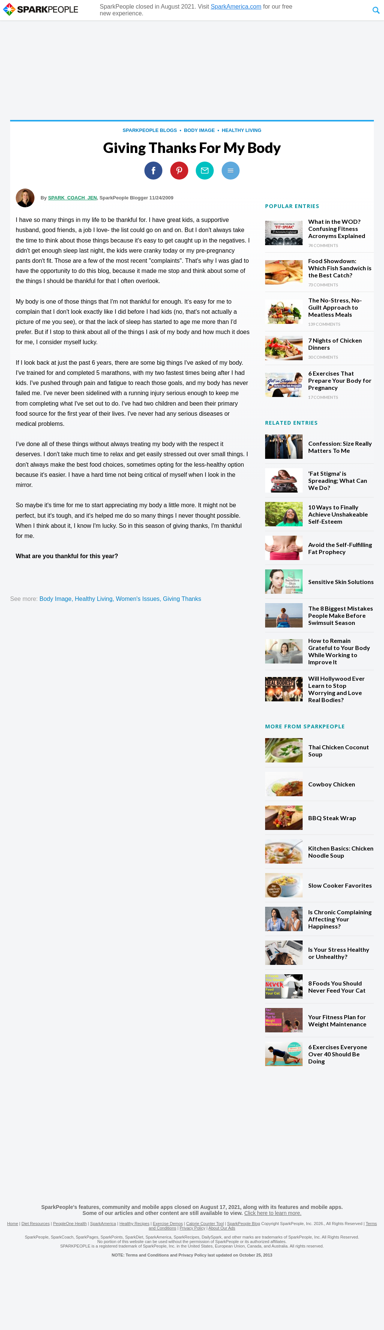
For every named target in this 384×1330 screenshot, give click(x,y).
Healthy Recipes (134, 1223)
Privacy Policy (192, 1228)
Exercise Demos (168, 1223)
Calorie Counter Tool (205, 1223)
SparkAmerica (103, 1223)
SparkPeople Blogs (150, 130)
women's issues (138, 599)
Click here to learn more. (273, 1213)
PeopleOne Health (70, 1223)
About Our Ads (222, 1228)
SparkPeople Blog (243, 1223)
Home (12, 1223)
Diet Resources (35, 1223)
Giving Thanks (182, 599)
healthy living (241, 130)
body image (199, 130)
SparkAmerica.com (236, 6)
